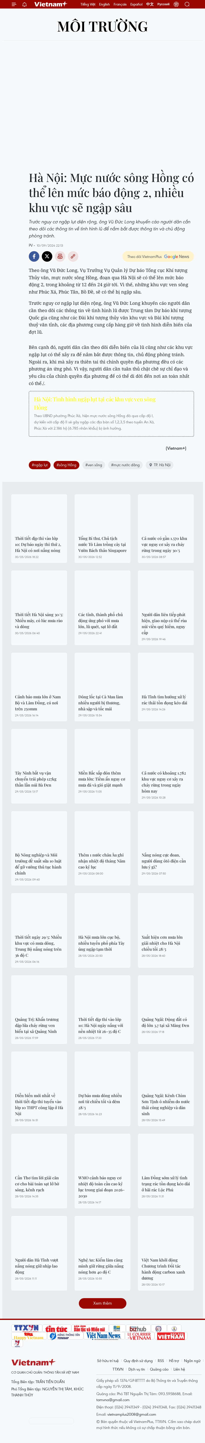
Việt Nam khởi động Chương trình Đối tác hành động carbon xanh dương (163, 1269)
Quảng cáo (159, 1369)
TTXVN (118, 1369)
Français (120, 4)
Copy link (73, 256)
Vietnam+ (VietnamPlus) (51, 4)
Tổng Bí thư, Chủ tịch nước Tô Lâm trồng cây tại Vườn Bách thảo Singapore (102, 544)
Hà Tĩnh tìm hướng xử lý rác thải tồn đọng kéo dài (164, 699)
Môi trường (102, 25)
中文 (150, 4)
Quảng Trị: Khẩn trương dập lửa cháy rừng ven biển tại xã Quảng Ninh (37, 1025)
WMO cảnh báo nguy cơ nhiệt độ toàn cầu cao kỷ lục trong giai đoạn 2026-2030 (101, 1186)
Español (136, 4)
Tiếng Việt (88, 4)
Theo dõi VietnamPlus (144, 256)
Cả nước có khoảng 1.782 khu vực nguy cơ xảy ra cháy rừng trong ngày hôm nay (164, 782)
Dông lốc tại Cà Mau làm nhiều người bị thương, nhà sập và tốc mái (100, 702)
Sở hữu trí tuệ (108, 1360)
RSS (161, 1360)
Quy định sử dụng (138, 1360)
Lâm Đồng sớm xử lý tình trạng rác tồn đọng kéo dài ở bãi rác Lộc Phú (166, 1183)
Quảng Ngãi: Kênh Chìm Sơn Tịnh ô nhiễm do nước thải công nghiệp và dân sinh (166, 1104)
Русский (163, 4)
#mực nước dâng (125, 464)
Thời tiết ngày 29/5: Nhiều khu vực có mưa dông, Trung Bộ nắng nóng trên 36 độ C (38, 946)
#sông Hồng (66, 464)
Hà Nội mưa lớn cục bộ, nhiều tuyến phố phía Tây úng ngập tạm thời (101, 943)
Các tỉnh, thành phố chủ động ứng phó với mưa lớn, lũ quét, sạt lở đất (100, 620)
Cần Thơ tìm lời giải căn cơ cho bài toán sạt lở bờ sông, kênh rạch (37, 1183)
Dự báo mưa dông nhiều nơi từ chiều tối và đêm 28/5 (100, 1101)
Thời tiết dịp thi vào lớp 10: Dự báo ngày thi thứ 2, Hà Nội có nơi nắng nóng (38, 544)
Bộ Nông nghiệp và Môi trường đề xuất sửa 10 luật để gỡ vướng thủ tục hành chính (38, 864)
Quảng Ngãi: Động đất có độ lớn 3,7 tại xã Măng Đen (165, 1022)
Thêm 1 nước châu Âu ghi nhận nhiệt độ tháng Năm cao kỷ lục (101, 861)
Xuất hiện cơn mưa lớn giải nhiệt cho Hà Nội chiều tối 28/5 (162, 943)
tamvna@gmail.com (113, 1399)
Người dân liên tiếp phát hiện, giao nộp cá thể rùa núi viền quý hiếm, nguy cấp (164, 623)
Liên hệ (179, 1369)
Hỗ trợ (174, 1360)
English (104, 4)
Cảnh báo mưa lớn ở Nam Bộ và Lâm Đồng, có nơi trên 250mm (38, 702)
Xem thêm (102, 1303)
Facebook (34, 256)
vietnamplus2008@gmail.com (131, 1414)
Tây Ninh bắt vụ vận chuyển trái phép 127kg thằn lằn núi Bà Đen (36, 779)
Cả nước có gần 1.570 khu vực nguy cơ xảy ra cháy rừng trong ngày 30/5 (164, 544)
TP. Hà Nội (159, 464)
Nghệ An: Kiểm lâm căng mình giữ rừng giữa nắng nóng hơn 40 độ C (101, 1266)
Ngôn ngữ (192, 1360)
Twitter (47, 256)
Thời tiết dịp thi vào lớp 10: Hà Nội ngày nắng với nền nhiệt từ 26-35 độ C (100, 1025)
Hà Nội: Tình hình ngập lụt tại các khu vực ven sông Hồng (95, 403)
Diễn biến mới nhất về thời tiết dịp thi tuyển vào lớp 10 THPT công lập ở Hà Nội (39, 1104)
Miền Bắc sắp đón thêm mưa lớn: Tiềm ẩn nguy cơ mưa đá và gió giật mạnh (101, 779)
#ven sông (93, 464)
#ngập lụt (40, 464)
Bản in (60, 256)
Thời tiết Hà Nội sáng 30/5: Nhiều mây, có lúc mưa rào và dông (39, 620)
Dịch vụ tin (136, 1369)
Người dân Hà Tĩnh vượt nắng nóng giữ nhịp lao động (36, 1266)
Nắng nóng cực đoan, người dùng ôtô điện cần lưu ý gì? (164, 861)
